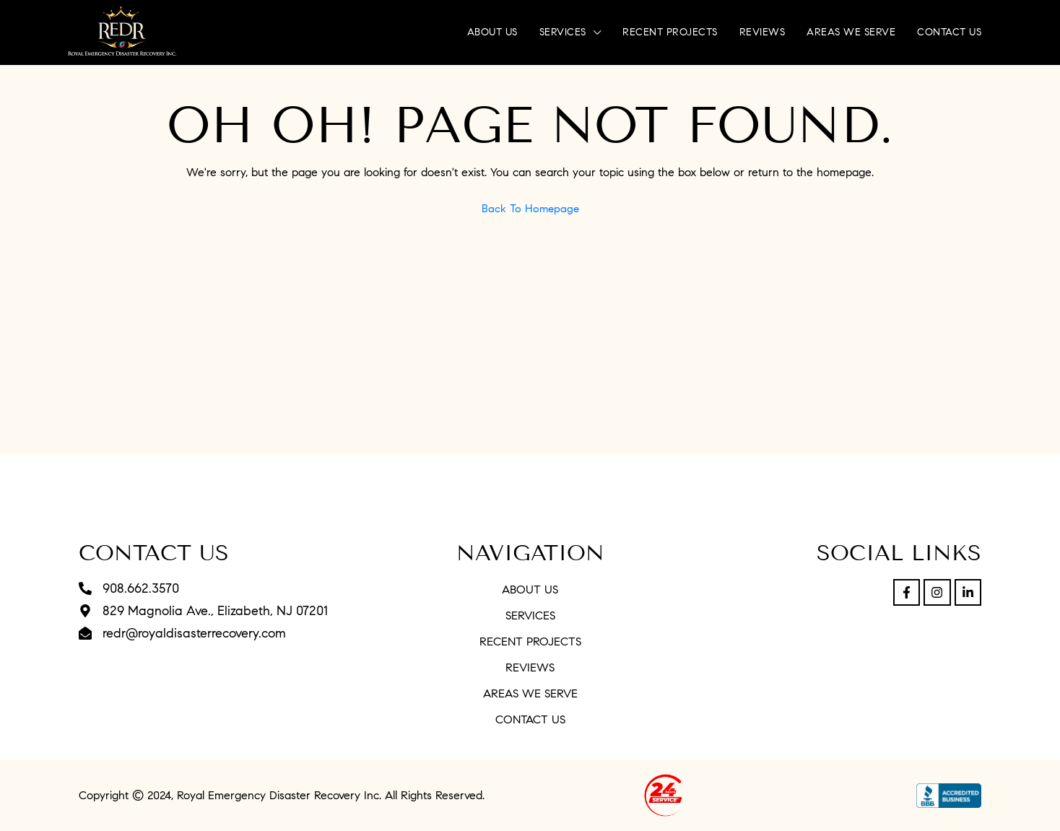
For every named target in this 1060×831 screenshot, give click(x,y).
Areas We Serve (851, 32)
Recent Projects (670, 32)
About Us (492, 32)
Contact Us (949, 32)
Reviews (762, 32)
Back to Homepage (530, 208)
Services (562, 32)
